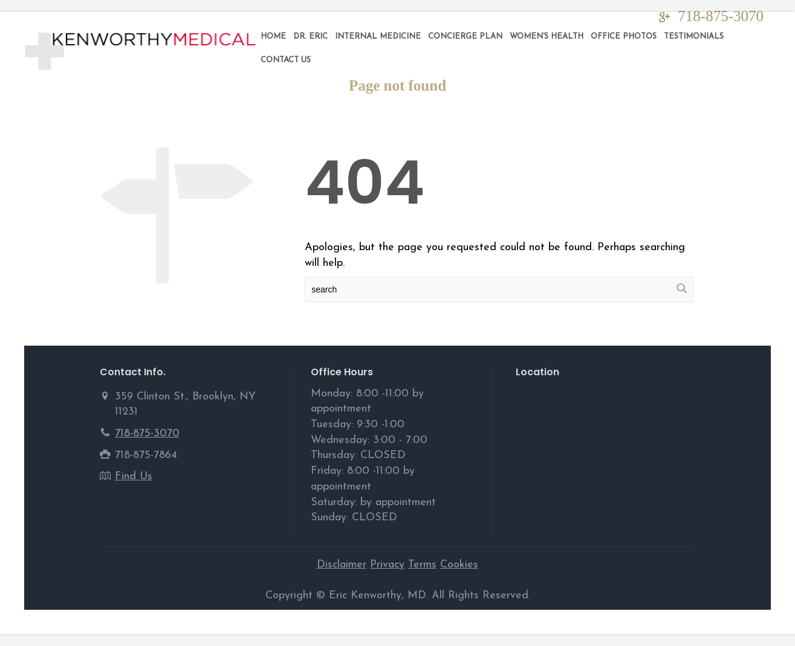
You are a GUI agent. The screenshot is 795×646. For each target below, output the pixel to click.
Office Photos (624, 36)
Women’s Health (546, 36)
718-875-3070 (721, 16)
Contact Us (286, 60)
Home (273, 36)
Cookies (459, 564)
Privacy (387, 564)
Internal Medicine (378, 36)
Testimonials (694, 36)
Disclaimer (341, 564)
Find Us (133, 476)
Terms (422, 564)
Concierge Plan (465, 36)
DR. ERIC (310, 36)
